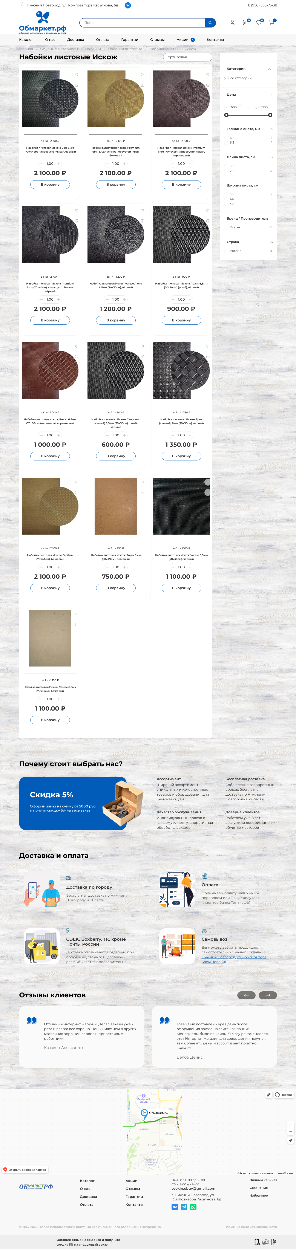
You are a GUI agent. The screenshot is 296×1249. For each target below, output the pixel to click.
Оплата (102, 40)
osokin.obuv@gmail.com (193, 1188)
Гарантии (129, 40)
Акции (183, 40)
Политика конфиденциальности (250, 1227)
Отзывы (157, 40)
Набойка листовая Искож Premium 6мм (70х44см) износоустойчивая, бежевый (116, 151)
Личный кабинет (263, 1180)
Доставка (75, 40)
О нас (50, 40)
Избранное (259, 1195)
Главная (26, 49)
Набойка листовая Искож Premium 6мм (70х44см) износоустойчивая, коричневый (181, 151)
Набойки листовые (125, 49)
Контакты (215, 40)
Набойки (93, 49)
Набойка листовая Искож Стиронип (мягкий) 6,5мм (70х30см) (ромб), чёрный (115, 423)
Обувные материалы (59, 49)
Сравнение (259, 1188)
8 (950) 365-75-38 (262, 5)
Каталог (26, 40)
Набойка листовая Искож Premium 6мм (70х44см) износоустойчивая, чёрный (50, 287)
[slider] (226, 115)
